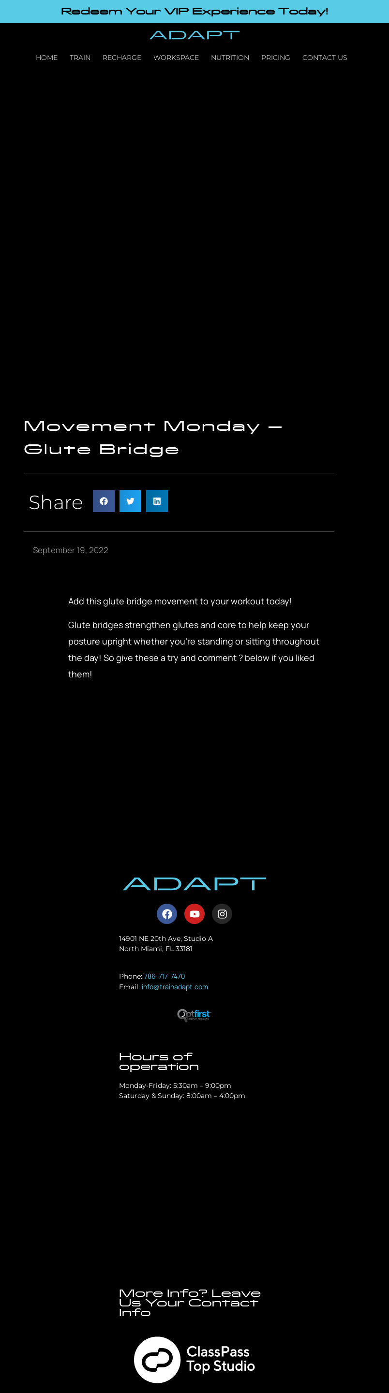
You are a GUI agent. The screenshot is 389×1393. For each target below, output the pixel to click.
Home (47, 57)
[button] (104, 501)
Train (80, 57)
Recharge (122, 57)
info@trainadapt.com (175, 986)
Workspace (176, 57)
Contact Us (324, 57)
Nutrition (230, 57)
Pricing (275, 57)
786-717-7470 (164, 976)
